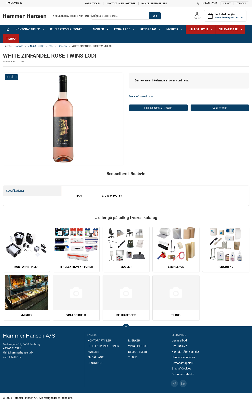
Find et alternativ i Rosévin (158, 107)
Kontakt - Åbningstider (121, 3)
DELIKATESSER (126, 315)
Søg (155, 15)
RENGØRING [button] (150, 29)
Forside (19, 46)
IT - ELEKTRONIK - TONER (76, 266)
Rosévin (62, 46)
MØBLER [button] (101, 29)
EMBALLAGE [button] (124, 29)
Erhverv (241, 3)
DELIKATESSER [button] (231, 29)
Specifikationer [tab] (15, 190)
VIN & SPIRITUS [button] (201, 29)
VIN (51, 46)
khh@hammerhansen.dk (18, 352)
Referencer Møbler (183, 374)
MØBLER (126, 266)
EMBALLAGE (176, 266)
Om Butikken (93, 3)
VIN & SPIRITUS (36, 46)
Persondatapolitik (182, 363)
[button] (63, 119)
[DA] (51, 16)
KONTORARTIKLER (26, 266)
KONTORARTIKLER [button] (30, 29)
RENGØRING (225, 266)
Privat (227, 3)
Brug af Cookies (181, 368)
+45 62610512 (12, 348)
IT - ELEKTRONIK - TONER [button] (68, 29)
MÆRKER (26, 315)
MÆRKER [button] (174, 29)
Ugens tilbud (14, 3)
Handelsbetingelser (154, 3)
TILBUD (11, 38)
